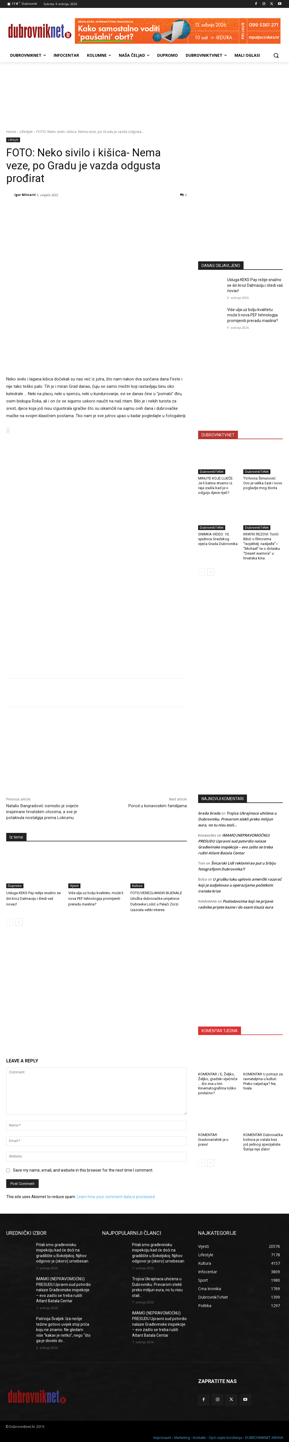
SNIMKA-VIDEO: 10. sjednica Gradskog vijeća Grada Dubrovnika (218, 539)
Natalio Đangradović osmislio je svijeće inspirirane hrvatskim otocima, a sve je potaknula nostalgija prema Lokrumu (42, 810)
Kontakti (199, 1436)
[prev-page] (9, 921)
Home (11, 131)
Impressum (162, 1436)
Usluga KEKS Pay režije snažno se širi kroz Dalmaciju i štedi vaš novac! (33, 897)
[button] (276, 55)
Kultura (137, 885)
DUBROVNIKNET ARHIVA (264, 1436)
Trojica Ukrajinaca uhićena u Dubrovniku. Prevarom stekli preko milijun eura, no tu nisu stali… (237, 819)
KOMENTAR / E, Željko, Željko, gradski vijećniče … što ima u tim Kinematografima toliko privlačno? (217, 1083)
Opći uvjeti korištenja (225, 1436)
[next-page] (18, 921)
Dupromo (15, 885)
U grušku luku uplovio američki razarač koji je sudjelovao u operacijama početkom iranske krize (239, 885)
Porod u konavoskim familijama (157, 805)
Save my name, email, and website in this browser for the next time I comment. (83, 1169)
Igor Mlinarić (25, 194)
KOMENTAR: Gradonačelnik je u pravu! (213, 1139)
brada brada (209, 813)
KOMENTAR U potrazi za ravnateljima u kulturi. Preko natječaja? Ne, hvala (263, 1081)
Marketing (182, 1436)
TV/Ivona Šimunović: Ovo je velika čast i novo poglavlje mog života (262, 483)
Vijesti (74, 885)
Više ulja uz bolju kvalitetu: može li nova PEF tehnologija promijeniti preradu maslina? (95, 897)
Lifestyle (26, 131)
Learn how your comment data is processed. (116, 1196)
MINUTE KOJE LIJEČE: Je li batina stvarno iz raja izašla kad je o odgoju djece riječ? (215, 485)
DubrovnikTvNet (212, 472)
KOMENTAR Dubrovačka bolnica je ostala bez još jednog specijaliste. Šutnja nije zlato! (263, 1142)
